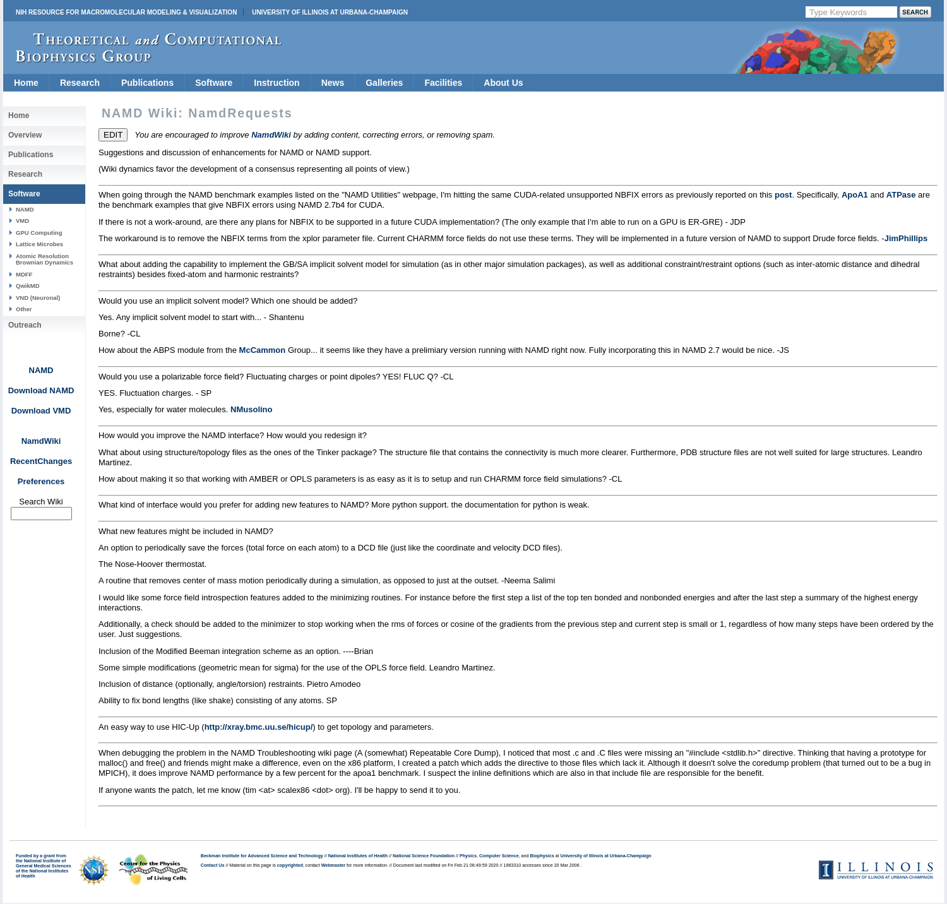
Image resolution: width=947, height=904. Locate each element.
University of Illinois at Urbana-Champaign (330, 12)
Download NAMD (41, 390)
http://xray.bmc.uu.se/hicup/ (259, 727)
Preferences (41, 481)
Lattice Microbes (39, 244)
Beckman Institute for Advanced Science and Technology (262, 856)
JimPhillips (906, 238)
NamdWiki (41, 441)
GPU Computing (39, 232)
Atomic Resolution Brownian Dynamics (44, 259)
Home (26, 83)
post (783, 194)
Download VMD (41, 410)
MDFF (24, 274)
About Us (503, 83)
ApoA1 (855, 194)
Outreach (25, 325)
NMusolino (251, 409)
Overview (25, 135)
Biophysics (542, 856)
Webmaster (333, 865)
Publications (147, 83)
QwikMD (28, 285)
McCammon (262, 350)
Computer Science (499, 856)
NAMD (25, 209)
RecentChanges (41, 461)
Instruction (276, 83)
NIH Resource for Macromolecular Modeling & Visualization (126, 12)
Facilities (443, 83)
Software (213, 83)
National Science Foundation (424, 856)
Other (24, 309)
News (333, 83)
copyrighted (290, 865)
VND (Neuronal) (38, 297)
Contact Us (213, 865)
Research (80, 83)
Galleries (384, 83)
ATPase (901, 194)
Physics (468, 856)
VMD (22, 220)
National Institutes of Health (358, 856)
